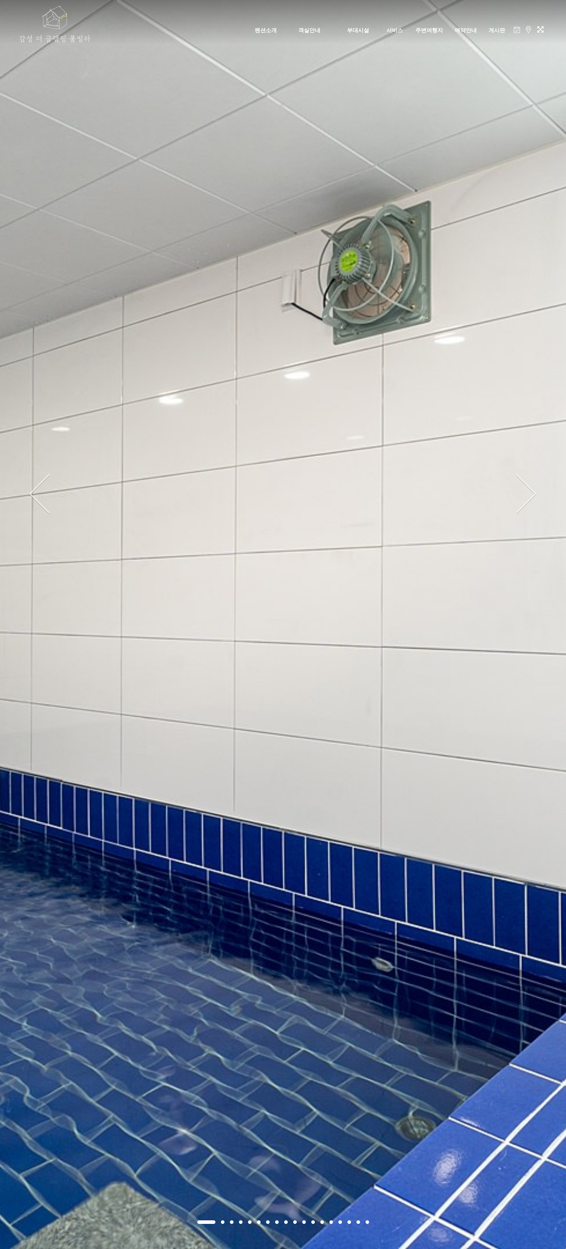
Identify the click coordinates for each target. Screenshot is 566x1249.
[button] (206, 1222)
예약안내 (466, 30)
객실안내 (309, 30)
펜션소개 (266, 30)
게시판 (497, 30)
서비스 (394, 30)
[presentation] (40, 494)
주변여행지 (429, 30)
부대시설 (358, 30)
